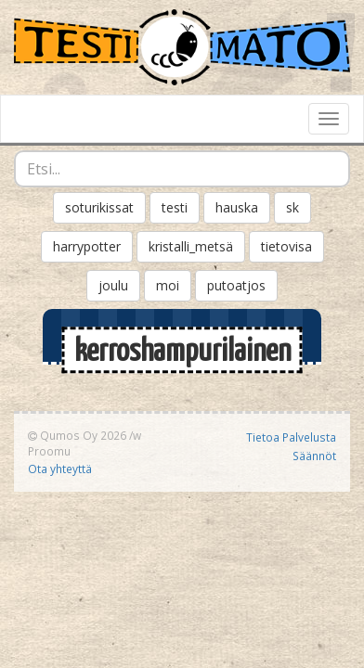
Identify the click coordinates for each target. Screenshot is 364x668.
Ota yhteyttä (60, 468)
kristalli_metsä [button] (191, 246)
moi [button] (167, 285)
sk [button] (292, 207)
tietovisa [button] (286, 246)
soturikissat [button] (99, 207)
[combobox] (182, 168)
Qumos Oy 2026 (77, 435)
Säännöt (314, 455)
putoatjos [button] (236, 285)
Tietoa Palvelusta (291, 437)
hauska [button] (236, 207)
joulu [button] (113, 285)
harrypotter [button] (87, 246)
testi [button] (175, 207)
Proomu (49, 450)
